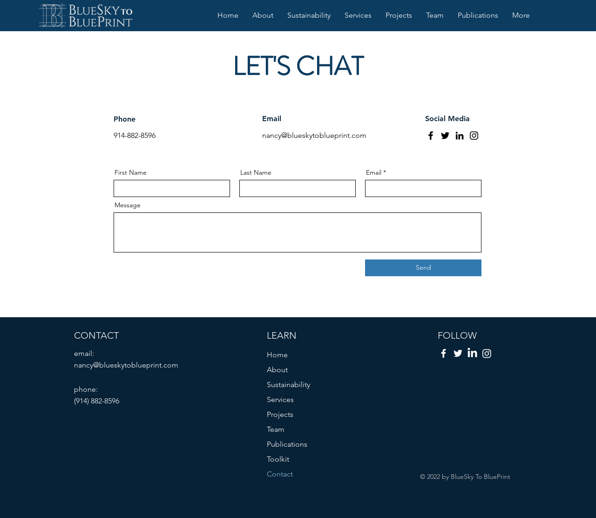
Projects (280, 414)
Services (280, 399)
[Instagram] (474, 135)
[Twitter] (445, 135)
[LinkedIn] (459, 135)
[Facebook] (430, 135)
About (277, 369)
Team (275, 429)
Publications (287, 444)
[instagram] (487, 353)
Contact (280, 474)
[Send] (423, 267)
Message (128, 205)
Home (277, 354)
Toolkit (278, 459)
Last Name (255, 172)
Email (373, 172)
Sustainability (288, 384)
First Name (131, 172)
